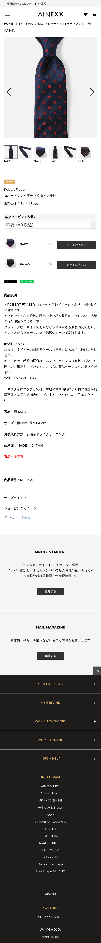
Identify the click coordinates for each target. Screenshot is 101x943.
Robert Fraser (35, 23)
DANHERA (50, 836)
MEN (19, 23)
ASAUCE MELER (50, 843)
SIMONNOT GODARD (51, 821)
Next (90, 92)
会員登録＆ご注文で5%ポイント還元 (26, 3)
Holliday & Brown (50, 807)
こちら (31, 378)
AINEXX (50, 894)
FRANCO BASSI (50, 800)
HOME (8, 23)
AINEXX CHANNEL (50, 916)
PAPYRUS (51, 857)
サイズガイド (13, 498)
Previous (11, 92)
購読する (50, 656)
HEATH (50, 828)
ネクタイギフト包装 (21, 217)
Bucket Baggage (50, 864)
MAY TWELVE (50, 850)
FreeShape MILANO (50, 871)
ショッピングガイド (18, 508)
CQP (50, 814)
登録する (50, 591)
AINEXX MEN (50, 786)
